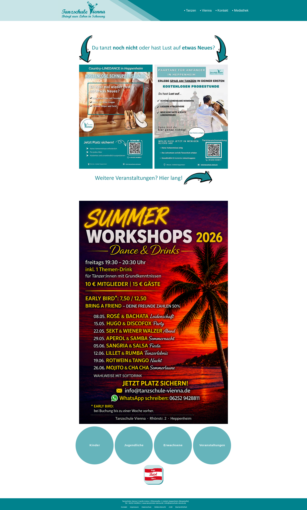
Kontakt (223, 10)
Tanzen (191, 10)
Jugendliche (134, 445)
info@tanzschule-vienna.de (175, 503)
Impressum (134, 507)
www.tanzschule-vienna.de (152, 503)
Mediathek (241, 10)
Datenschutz (146, 507)
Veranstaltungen (212, 445)
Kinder (94, 445)
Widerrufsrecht (160, 507)
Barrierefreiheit (181, 507)
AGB (170, 507)
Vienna (207, 10)
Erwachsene (173, 445)
